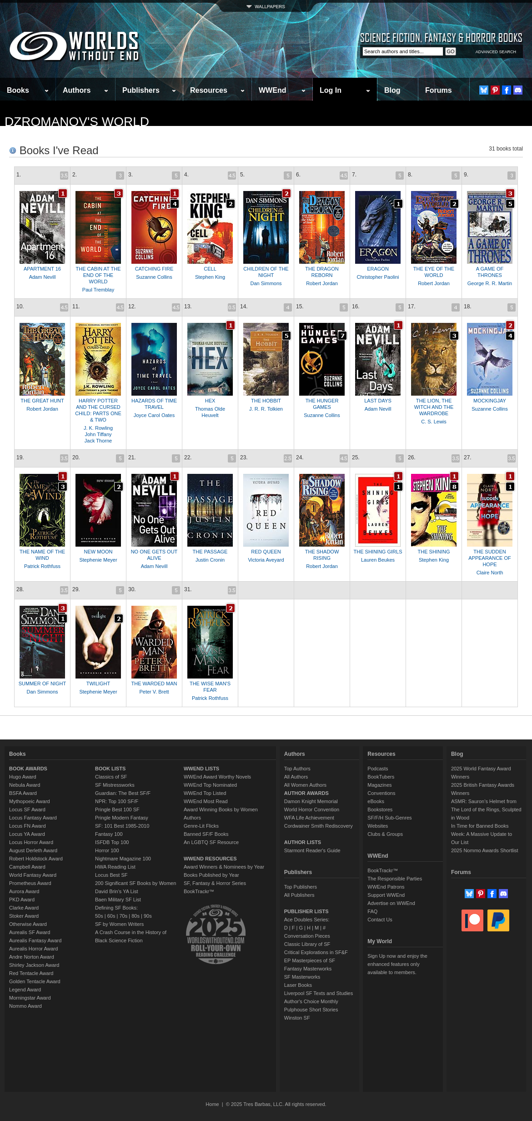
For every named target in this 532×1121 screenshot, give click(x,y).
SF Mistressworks (115, 785)
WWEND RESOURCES (210, 858)
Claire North (490, 572)
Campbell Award (27, 867)
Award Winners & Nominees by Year (224, 867)
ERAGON (378, 268)
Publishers (141, 90)
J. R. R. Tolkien (266, 409)
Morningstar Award (30, 997)
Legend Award (25, 989)
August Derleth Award (33, 850)
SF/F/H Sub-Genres (389, 817)
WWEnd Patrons (385, 887)
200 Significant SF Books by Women (135, 883)
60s (111, 916)
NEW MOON (98, 551)
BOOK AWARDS (28, 768)
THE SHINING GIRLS (378, 551)
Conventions (381, 793)
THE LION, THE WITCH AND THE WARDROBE (434, 407)
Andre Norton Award (31, 957)
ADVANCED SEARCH (496, 52)
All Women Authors (305, 785)
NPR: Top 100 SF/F (116, 801)
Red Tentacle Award (31, 973)
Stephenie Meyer (98, 560)
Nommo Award (25, 1006)
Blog (392, 90)
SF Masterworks (302, 977)
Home (212, 1104)
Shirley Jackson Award (34, 965)
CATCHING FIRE (154, 268)
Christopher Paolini (378, 277)
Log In (330, 90)
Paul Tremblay (98, 289)
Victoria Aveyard (266, 560)
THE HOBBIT (266, 400)
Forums (438, 90)
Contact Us (379, 919)
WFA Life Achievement (309, 817)
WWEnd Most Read (206, 801)
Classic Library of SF (307, 944)
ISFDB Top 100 (112, 842)
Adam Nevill (42, 277)
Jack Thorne (98, 440)
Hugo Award (22, 776)
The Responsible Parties (394, 878)
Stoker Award (24, 916)
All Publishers (299, 895)
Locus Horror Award (31, 842)
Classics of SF (111, 776)
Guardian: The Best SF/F (123, 793)
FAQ (372, 911)
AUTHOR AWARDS (306, 793)
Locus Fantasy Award (33, 817)
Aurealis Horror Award (33, 948)
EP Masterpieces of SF (309, 960)
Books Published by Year (211, 875)
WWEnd (272, 90)
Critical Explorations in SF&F (316, 952)
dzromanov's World (77, 122)
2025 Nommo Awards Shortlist (484, 850)
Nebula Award (24, 785)
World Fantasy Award (32, 875)
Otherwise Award (28, 924)
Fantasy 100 (109, 834)
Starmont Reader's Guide (312, 850)
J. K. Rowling (98, 428)
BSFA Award (23, 793)
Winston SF (297, 1017)
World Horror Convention (311, 809)
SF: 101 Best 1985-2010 (122, 826)
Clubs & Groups (385, 834)
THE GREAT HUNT (42, 400)
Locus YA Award (27, 834)
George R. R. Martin (489, 283)
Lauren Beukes (378, 560)
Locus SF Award (27, 809)
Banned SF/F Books (206, 834)
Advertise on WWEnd (391, 903)
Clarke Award (24, 907)
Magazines (379, 785)
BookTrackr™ (199, 891)
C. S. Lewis (434, 421)
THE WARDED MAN (154, 683)
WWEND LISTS (201, 768)
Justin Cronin (210, 560)
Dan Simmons (265, 283)
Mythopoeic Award (29, 801)
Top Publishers (300, 887)
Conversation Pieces (307, 936)
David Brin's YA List (116, 891)
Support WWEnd (386, 895)
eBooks (375, 801)
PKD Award (22, 899)
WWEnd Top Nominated (210, 785)
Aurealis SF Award (29, 932)
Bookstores (379, 809)
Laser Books (298, 985)
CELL (210, 268)
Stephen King (210, 277)
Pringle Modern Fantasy (121, 817)
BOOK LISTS (110, 768)
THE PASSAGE (210, 551)
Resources (208, 90)
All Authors (296, 776)
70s (123, 916)
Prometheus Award (30, 883)
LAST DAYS (377, 400)
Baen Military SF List (118, 899)
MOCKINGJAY (489, 400)
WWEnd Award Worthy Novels (217, 776)
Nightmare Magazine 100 (123, 858)
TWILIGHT (98, 683)
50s (99, 916)
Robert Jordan (322, 283)
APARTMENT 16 (42, 268)
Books (18, 90)
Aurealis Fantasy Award (35, 940)
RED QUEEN (266, 551)
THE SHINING (434, 551)
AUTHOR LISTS (302, 842)
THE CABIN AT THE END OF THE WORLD (97, 275)
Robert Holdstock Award (36, 858)
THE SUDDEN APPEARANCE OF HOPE (489, 558)
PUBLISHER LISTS (306, 911)
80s (135, 916)
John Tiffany (98, 434)
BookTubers (380, 776)
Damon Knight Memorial (311, 801)
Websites (377, 826)
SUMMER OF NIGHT (42, 683)
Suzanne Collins (154, 277)
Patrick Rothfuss (42, 566)
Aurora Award (24, 891)
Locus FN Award (27, 826)
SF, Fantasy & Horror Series (215, 883)
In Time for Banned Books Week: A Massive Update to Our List (481, 834)
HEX (210, 400)
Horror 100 (107, 850)
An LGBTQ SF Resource (211, 842)
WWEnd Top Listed (205, 793)
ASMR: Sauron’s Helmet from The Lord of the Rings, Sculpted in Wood (486, 809)
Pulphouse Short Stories (311, 1009)
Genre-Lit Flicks (201, 826)
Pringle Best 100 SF (117, 809)
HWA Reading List (115, 867)
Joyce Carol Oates (154, 415)
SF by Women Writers (119, 924)
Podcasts (377, 768)
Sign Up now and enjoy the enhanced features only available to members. (397, 964)
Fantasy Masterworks (308, 968)
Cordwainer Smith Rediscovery (318, 826)
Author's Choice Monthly (311, 1001)
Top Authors (297, 768)
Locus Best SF (111, 875)
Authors (76, 90)
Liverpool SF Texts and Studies (318, 993)
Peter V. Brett (154, 691)
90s (148, 916)
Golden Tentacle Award (34, 981)
